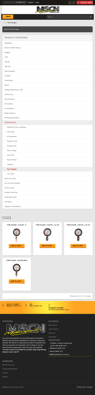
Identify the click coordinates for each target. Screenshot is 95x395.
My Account (53, 325)
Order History (53, 329)
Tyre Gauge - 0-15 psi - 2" (17, 225)
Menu (8, 16)
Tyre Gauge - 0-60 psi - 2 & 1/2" (78, 225)
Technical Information (10, 369)
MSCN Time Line (8, 365)
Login (37, 2)
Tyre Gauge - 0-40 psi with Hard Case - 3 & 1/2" (16, 261)
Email (51, 354)
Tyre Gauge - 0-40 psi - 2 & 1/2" (47, 225)
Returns (5, 377)
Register (30, 2)
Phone (52, 348)
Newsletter (52, 337)
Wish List (52, 333)
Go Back (6, 218)
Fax (51, 351)
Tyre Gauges (12, 23)
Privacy (5, 373)
